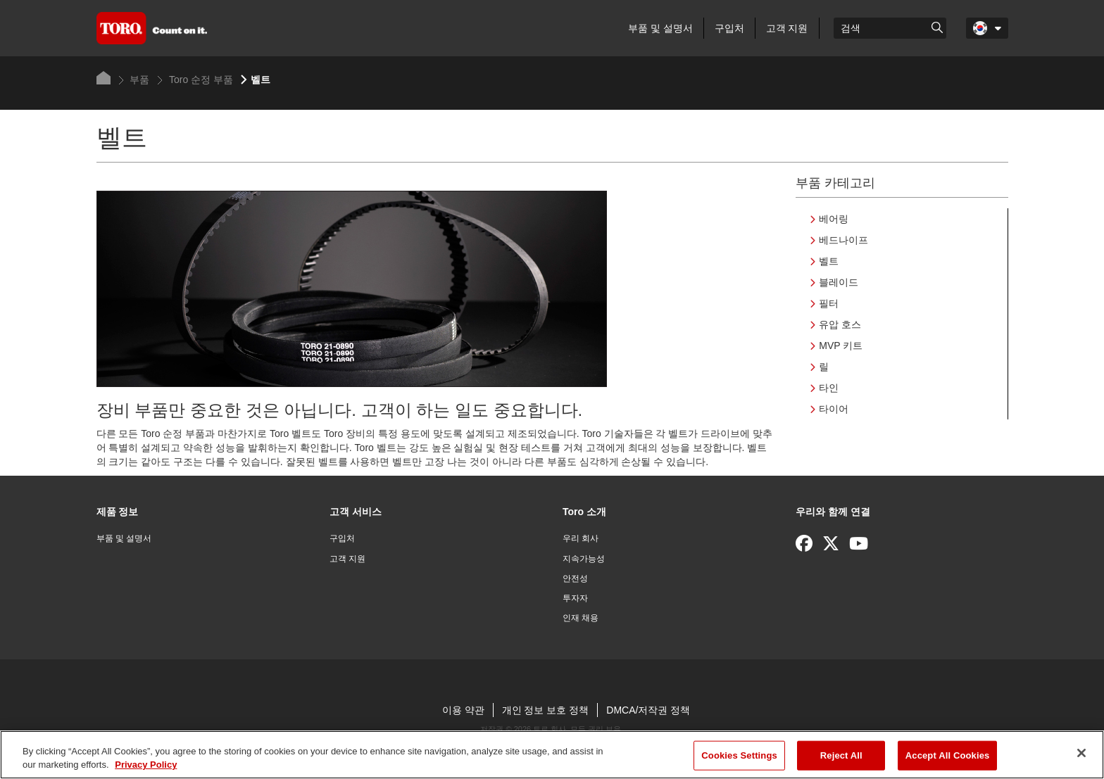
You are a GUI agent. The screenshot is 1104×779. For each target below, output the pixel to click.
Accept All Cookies (947, 755)
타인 (829, 387)
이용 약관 (463, 710)
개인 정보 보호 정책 (545, 710)
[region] (552, 754)
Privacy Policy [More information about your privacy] (146, 764)
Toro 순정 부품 (195, 79)
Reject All (841, 755)
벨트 (829, 261)
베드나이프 (843, 240)
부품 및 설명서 (660, 28)
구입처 (729, 28)
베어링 (833, 218)
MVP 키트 (840, 345)
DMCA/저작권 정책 (648, 710)
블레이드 (838, 282)
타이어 (833, 408)
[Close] (1081, 752)
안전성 (575, 578)
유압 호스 (840, 324)
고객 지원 (787, 28)
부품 (134, 79)
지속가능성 (584, 559)
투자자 (575, 598)
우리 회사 (580, 538)
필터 (829, 303)
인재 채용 (580, 618)
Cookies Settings (739, 755)
